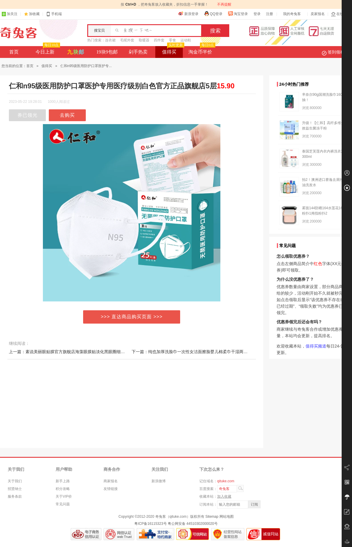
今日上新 (47, 50)
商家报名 (111, 481)
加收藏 (34, 14)
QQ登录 (213, 13)
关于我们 (15, 481)
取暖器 (144, 40)
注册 (269, 14)
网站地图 (226, 516)
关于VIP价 (64, 496)
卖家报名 (318, 14)
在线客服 (341, 14)
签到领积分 (336, 52)
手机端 (54, 14)
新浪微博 (158, 481)
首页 (14, 51)
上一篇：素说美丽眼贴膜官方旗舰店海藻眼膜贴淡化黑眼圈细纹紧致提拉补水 (79, 351)
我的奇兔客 (292, 14)
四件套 (159, 40)
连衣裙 (110, 40)
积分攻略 (63, 489)
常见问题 (63, 504)
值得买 (172, 50)
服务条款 (15, 496)
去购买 (67, 115)
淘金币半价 (201, 50)
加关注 (9, 14)
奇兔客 (18, 33)
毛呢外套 (127, 40)
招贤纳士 (15, 489)
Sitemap (211, 516)
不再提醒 (224, 4)
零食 (172, 40)
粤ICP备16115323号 (150, 524)
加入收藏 (224, 496)
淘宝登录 (238, 13)
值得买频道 (316, 346)
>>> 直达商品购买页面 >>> (132, 316)
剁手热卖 (138, 51)
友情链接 (111, 489)
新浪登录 (188, 13)
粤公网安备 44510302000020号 (193, 524)
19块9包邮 (107, 51)
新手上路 (63, 481)
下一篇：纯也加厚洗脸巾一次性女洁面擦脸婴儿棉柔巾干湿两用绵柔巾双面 (200, 351)
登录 (257, 14)
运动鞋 (185, 40)
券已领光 (27, 115)
